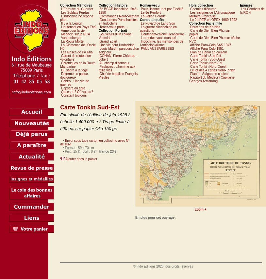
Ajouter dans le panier (81, 159)
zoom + (201, 209)
